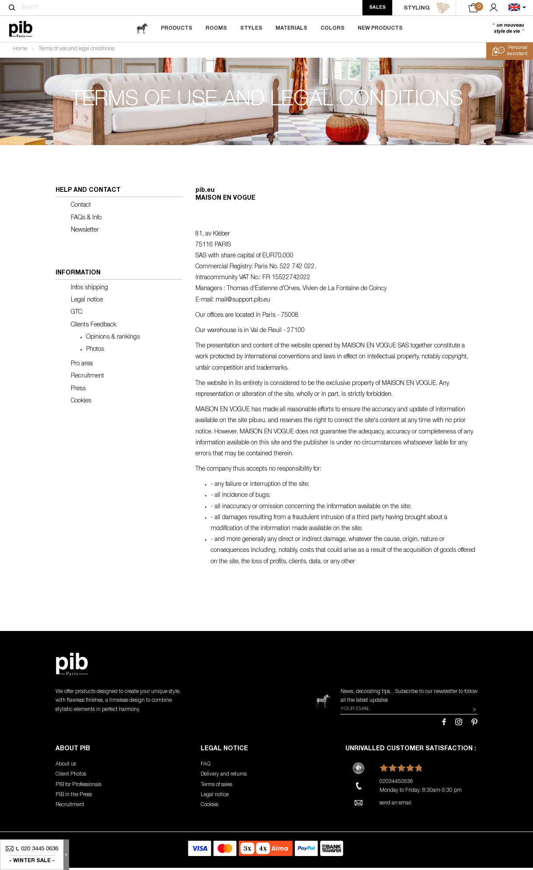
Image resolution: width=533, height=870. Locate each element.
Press (78, 391)
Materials (291, 28)
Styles (251, 28)
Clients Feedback (93, 327)
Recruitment (87, 378)
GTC (76, 315)
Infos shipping (89, 290)
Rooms (216, 28)
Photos (95, 351)
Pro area (82, 366)
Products (176, 28)
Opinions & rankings (113, 339)
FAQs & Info (86, 220)
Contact (81, 208)
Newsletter (85, 232)
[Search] (12, 7)
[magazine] (142, 28)
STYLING (427, 8)
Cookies (81, 403)
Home (20, 50)
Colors (332, 28)
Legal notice (87, 302)
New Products (380, 28)
